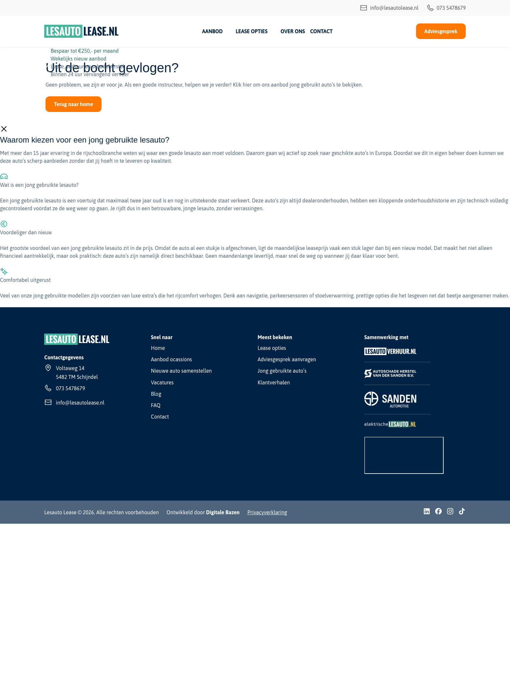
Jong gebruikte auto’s (282, 371)
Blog (156, 394)
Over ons (292, 31)
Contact (321, 31)
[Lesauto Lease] (81, 31)
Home (158, 348)
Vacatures (162, 382)
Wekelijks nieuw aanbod (78, 59)
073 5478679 (446, 8)
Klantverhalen (274, 382)
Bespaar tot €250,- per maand (85, 51)
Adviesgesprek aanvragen (287, 359)
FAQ (155, 405)
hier (247, 85)
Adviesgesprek (440, 31)
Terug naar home (73, 104)
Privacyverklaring (267, 512)
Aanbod (212, 31)
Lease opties (252, 31)
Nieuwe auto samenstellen (181, 371)
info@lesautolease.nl (389, 8)
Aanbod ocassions (171, 359)
